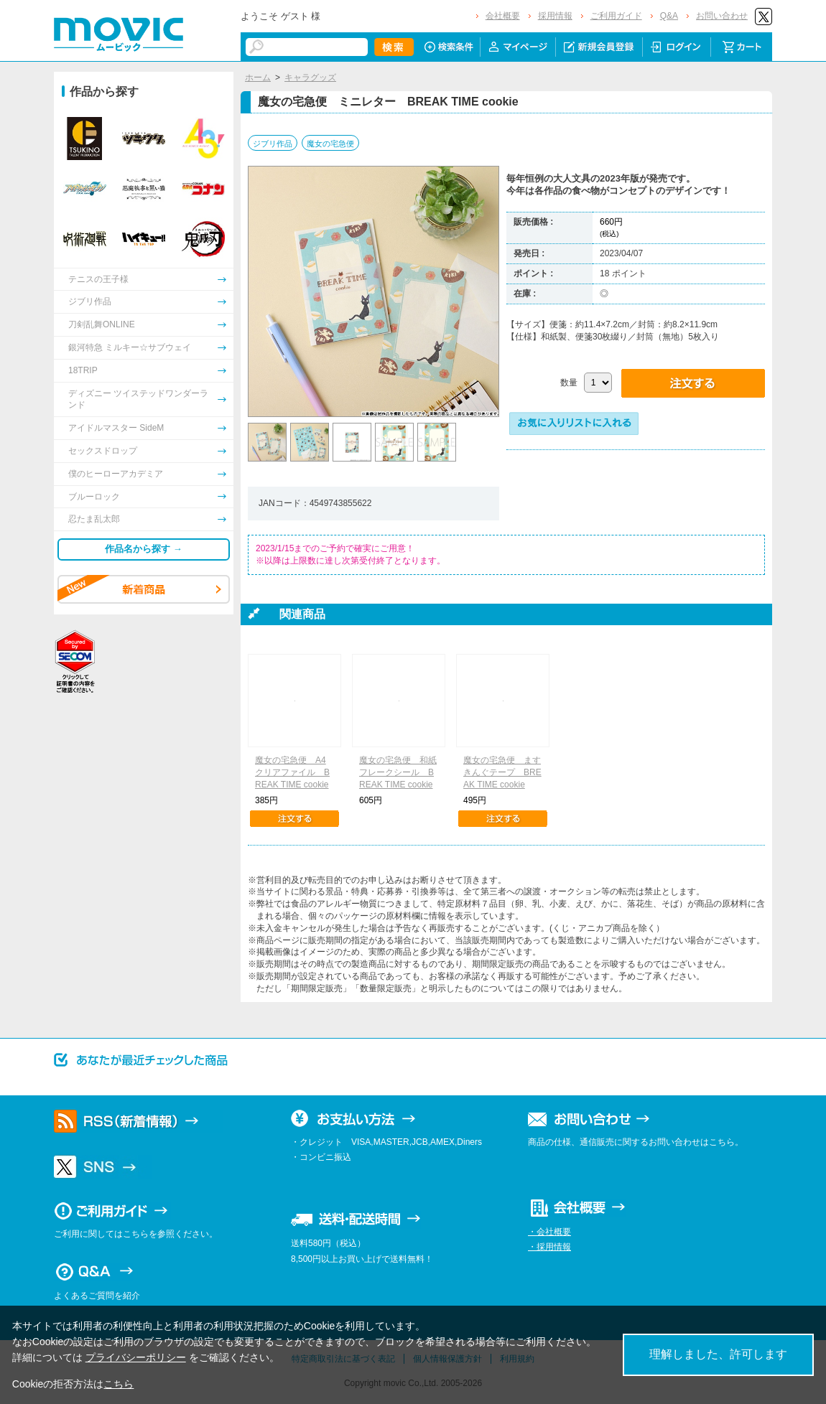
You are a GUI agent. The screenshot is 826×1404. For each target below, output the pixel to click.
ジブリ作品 (272, 143)
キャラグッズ (310, 77)
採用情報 (555, 16)
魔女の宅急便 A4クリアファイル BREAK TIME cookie (292, 772)
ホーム (258, 77)
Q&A (669, 16)
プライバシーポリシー (135, 1357)
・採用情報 (549, 1247)
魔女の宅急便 (330, 143)
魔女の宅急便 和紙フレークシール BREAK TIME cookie (398, 772)
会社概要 (503, 16)
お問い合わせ (722, 16)
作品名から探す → (143, 548)
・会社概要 (549, 1232)
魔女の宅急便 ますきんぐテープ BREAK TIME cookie (502, 772)
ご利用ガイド (616, 16)
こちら (118, 1384)
